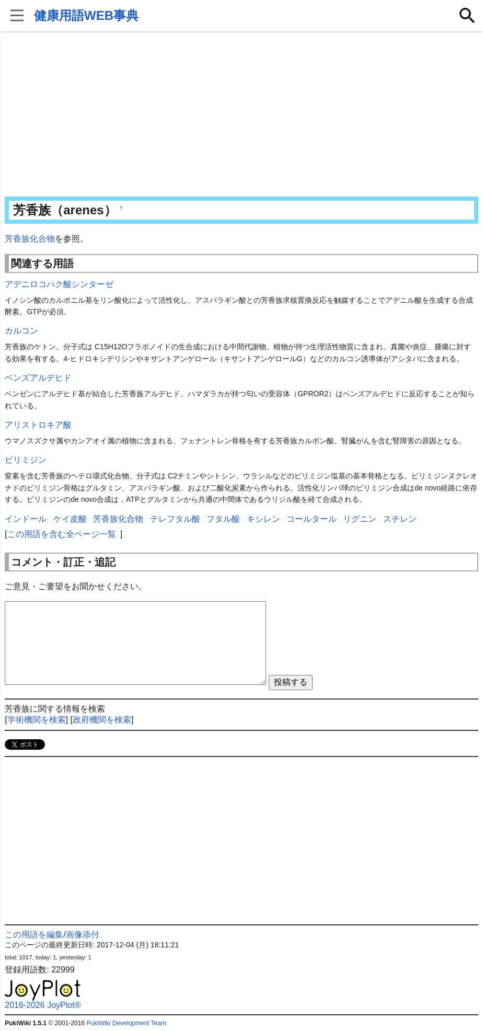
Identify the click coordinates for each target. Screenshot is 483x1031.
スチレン (400, 518)
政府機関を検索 (102, 719)
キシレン (263, 518)
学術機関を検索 (36, 719)
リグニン (359, 518)
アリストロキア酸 (38, 424)
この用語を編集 (34, 934)
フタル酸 (223, 518)
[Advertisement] (241, 115)
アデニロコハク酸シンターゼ (59, 284)
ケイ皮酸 (70, 518)
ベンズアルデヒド (38, 377)
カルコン (21, 330)
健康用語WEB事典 (86, 15)
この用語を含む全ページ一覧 (61, 534)
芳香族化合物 (30, 238)
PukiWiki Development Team (126, 1023)
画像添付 (82, 934)
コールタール (311, 518)
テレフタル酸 (175, 518)
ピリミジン (26, 459)
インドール (26, 518)
